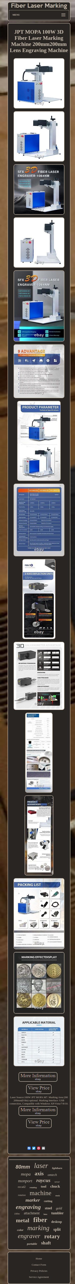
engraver (29, 1236)
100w (17, 1213)
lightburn (57, 1168)
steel (48, 1208)
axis (39, 1174)
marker (33, 1200)
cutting (48, 1201)
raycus (43, 1180)
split (57, 1229)
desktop (56, 1221)
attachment (32, 1213)
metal (22, 1220)
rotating (33, 1187)
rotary (52, 1236)
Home (39, 1258)
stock (57, 1196)
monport (25, 1180)
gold (59, 1208)
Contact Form (39, 1264)
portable (32, 1243)
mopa (26, 1174)
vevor (57, 1181)
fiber (40, 1219)
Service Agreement (39, 1276)
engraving (28, 1207)
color (20, 1230)
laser (41, 1166)
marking (38, 1228)
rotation (22, 1195)
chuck (55, 1186)
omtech (52, 1175)
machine (40, 1192)
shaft (46, 1242)
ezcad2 (22, 1186)
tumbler (57, 1213)
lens (45, 1214)
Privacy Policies (38, 1270)
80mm (23, 1167)
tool (43, 1186)
